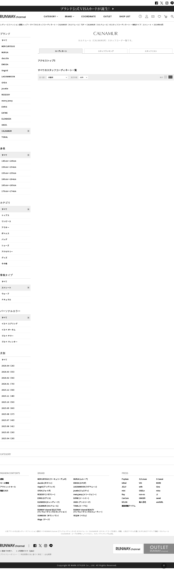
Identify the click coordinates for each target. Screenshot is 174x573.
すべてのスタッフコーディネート (43, 24)
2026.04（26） (8, 365)
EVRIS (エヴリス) (44, 498)
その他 (4, 263)
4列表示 (170, 77)
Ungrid (5, 70)
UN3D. (4, 125)
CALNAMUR (7, 131)
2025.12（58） (8, 390)
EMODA (5, 64)
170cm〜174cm (9, 191)
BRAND (68, 16)
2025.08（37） (8, 414)
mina (158, 490)
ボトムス (5, 233)
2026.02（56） (8, 378)
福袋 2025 (4, 490)
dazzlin (5, 58)
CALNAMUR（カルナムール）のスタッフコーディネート (108, 24)
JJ (157, 494)
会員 (146, 16)
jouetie (5, 88)
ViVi (140, 483)
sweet (158, 498)
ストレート (6, 287)
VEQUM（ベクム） (80, 515)
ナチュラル (6, 299)
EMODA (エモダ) (79, 483)
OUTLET (107, 16)
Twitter (161, 3)
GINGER (142, 498)
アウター (5, 227)
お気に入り (159, 16)
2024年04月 (158, 24)
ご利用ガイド (140, 16)
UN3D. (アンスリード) (81, 502)
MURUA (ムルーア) (80, 479)
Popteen (125, 479)
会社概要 (47, 554)
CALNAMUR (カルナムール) (47, 506)
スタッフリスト (151, 51)
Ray (123, 494)
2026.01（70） (8, 384)
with (140, 486)
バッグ (4, 239)
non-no (142, 494)
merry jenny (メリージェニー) (84, 494)
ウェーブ (5, 293)
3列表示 (165, 77)
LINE (172, 3)
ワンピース (6, 221)
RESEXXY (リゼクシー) (46, 494)
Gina (158, 486)
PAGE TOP (164, 566)
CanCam (125, 498)
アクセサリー (7, 251)
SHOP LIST (124, 16)
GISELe (141, 490)
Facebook (156, 3)
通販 (2, 479)
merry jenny (7, 100)
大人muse (143, 479)
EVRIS (4, 107)
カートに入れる (165, 16)
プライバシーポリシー (9, 554)
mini (123, 490)
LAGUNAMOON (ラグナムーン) (85, 486)
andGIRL (159, 502)
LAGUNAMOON (8, 76)
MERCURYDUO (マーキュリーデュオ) (51, 479)
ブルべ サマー (8, 335)
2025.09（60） (8, 408)
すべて (4, 40)
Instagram (167, 3)
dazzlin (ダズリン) (44, 483)
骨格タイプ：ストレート (141, 24)
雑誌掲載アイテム (128, 506)
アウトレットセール (8, 486)
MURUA (5, 52)
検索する (172, 16)
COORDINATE (88, 16)
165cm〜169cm (9, 185)
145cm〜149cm (9, 161)
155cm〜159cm (9, 173)
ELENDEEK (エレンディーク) (48, 502)
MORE (158, 483)
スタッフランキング (106, 51)
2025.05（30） (8, 432)
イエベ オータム (9, 329)
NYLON (124, 502)
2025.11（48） (8, 396)
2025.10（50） (8, 402)
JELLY (124, 486)
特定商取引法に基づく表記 (31, 554)
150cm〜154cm (9, 167)
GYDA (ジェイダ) (44, 490)
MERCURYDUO (8, 46)
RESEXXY (6, 94)
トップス (5, 215)
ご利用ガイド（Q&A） (26, 551)
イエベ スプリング (10, 323)
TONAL (5, 137)
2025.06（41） (8, 426)
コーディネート (61, 51)
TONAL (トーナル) (80, 506)
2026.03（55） (8, 372)
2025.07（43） (8, 420)
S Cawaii (159, 479)
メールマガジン (153, 16)
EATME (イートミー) (81, 498)
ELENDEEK (6, 119)
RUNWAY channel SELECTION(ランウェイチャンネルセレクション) (51, 510)
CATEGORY (50, 16)
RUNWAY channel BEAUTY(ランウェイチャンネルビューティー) (87, 510)
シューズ (5, 245)
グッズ (4, 257)
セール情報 (4, 483)
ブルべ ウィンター (10, 341)
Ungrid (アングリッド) (46, 486)
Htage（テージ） (44, 519)
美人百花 (142, 502)
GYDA (4, 82)
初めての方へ (7, 551)
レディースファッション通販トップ (14, 24)
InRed (124, 483)
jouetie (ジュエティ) (81, 490)
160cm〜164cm (9, 179)
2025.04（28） (8, 438)
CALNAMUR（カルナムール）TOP (71, 24)
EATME (5, 113)
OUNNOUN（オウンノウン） (48, 515)
